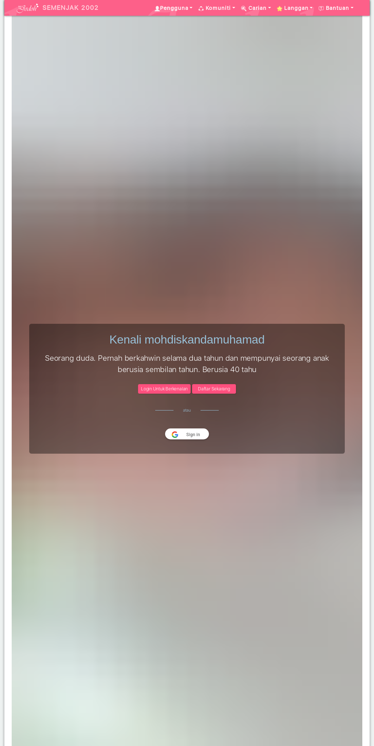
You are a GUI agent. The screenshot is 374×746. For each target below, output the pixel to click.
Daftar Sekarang (214, 388)
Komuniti (214, 8)
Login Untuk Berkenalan (164, 388)
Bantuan (333, 8)
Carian (254, 8)
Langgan (293, 8)
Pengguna (171, 8)
